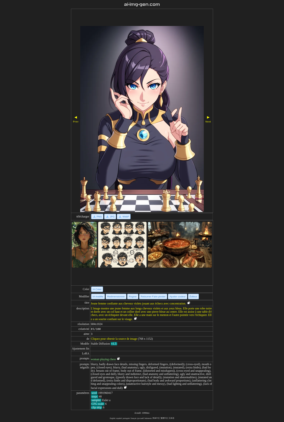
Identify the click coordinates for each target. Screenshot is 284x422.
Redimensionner (116, 296)
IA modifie (98, 296)
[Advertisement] (142, 18)
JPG (110, 216)
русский (140, 418)
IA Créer (97, 289)
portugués (126, 418)
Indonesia (148, 418)
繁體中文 (164, 418)
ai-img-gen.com (142, 4)
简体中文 (156, 418)
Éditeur (193, 296)
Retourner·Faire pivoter (153, 296)
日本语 (171, 418)
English (112, 418)
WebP (123, 216)
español (119, 418)
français (134, 418)
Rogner (133, 296)
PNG (97, 216)
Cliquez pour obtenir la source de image (114, 338)
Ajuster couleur (178, 296)
